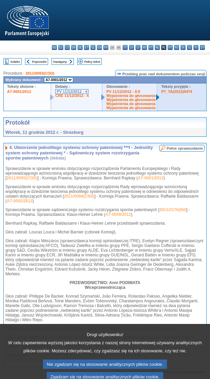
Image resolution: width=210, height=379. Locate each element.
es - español (60, 47)
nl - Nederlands (157, 47)
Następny (60, 62)
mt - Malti (150, 47)
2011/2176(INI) (172, 209)
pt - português (170, 47)
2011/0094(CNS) (79, 196)
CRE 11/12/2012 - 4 (72, 96)
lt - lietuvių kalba (138, 47)
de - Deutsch (80, 47)
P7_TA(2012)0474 (176, 92)
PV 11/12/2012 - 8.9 (123, 92)
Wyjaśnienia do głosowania (130, 96)
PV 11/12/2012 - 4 (72, 92)
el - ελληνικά (93, 47)
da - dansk (73, 47)
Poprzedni (39, 62)
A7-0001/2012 (19, 92)
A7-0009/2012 (118, 214)
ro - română (176, 47)
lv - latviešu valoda (131, 47)
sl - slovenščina (189, 47)
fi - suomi (195, 47)
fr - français (105, 47)
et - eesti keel (86, 47)
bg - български (54, 47)
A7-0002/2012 (20, 201)
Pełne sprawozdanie (185, 148)
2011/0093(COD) (39, 73)
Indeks (15, 62)
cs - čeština (67, 47)
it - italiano (125, 47)
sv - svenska (202, 47)
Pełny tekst (92, 62)
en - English (99, 47)
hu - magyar (144, 47)
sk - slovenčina (183, 47)
